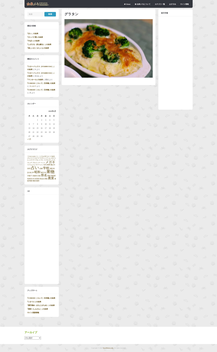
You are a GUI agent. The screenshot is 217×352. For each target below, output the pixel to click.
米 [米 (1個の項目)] (33, 178)
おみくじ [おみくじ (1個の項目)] (35, 156)
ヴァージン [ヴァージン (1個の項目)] (39, 165)
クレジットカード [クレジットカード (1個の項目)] (33, 158)
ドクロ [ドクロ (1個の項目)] (46, 160)
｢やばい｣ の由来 (33, 41)
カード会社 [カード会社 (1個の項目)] (51, 156)
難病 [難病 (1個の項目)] (34, 181)
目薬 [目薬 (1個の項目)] (38, 176)
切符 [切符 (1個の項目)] (28, 168)
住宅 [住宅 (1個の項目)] (45, 165)
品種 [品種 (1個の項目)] (41, 168)
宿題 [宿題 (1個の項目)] (51, 168)
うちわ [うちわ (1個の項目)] (29, 156)
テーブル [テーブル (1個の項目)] (35, 160)
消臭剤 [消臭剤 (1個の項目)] (34, 176)
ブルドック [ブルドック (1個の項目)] (36, 162)
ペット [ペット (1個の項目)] (42, 162)
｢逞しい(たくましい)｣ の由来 (38, 48)
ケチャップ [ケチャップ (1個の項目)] (44, 158)
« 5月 (29, 139)
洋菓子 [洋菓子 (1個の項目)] (29, 176)
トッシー (32, 86)
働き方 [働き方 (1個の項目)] (53, 165)
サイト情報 (184, 4)
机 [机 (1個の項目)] (45, 172)
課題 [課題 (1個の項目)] (45, 178)
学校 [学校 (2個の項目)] (46, 168)
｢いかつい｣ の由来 (34, 302)
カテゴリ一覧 (160, 4)
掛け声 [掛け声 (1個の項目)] (31, 172)
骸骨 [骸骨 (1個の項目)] (37, 181)
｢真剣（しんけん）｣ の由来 (37, 309)
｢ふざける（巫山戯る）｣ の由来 (39, 44)
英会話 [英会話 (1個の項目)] (41, 178)
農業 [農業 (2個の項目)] (51, 178)
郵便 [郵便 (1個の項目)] (30, 181)
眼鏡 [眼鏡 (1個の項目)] (49, 176)
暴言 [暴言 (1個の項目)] (42, 172)
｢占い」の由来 (32, 34)
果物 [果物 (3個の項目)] (50, 171)
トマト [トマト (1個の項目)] (41, 160)
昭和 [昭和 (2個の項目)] (37, 172)
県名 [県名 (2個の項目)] (44, 175)
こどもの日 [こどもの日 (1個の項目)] (43, 156)
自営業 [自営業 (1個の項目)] (36, 178)
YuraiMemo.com (108, 348)
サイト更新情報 (33, 313)
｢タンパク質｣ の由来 (35, 37)
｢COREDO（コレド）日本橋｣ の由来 (41, 83)
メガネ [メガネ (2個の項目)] (50, 162)
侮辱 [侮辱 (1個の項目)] (48, 165)
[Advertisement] (41, 239)
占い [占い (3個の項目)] (35, 167)
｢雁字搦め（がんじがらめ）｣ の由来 (41, 305)
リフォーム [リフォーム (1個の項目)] (31, 165)
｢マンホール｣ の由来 (35, 80)
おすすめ (172, 4)
